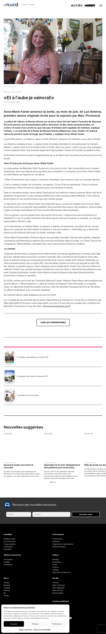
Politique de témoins (25, 630)
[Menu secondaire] (100, 6)
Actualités (8, 434)
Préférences (57, 624)
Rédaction (11, 102)
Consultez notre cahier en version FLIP (32, 377)
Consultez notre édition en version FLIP (32, 357)
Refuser (35, 624)
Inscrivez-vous (85, 515)
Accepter (14, 624)
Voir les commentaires (53, 323)
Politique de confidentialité (42, 630)
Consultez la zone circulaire (28, 396)
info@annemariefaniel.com (56, 306)
